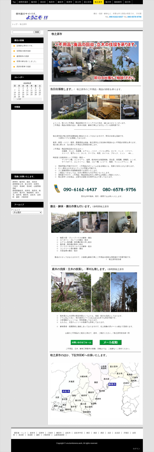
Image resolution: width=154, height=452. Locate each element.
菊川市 (108, 2)
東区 (88, 433)
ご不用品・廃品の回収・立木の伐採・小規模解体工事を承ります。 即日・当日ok (33, 16)
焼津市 (69, 2)
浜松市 (68, 433)
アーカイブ (15, 210)
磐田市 (59, 433)
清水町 (21, 435)
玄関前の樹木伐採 (24, 51)
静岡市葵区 (23, 2)
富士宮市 (88, 2)
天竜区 (126, 433)
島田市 (52, 2)
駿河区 (34, 2)
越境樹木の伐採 (23, 56)
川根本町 (46, 435)
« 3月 (19, 99)
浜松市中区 (78, 433)
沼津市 (41, 433)
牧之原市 (98, 2)
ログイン (136, 449)
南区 (95, 433)
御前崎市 (118, 2)
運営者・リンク (20, 433)
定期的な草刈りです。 (25, 46)
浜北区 (117, 433)
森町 (38, 435)
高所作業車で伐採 (24, 67)
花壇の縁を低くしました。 (27, 61)
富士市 (78, 2)
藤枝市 (60, 2)
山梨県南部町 (59, 435)
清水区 (43, 2)
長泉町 (30, 435)
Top (14, 2)
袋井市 (32, 433)
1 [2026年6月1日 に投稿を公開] (18, 88)
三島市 (50, 433)
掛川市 (128, 2)
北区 (109, 433)
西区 (102, 433)
